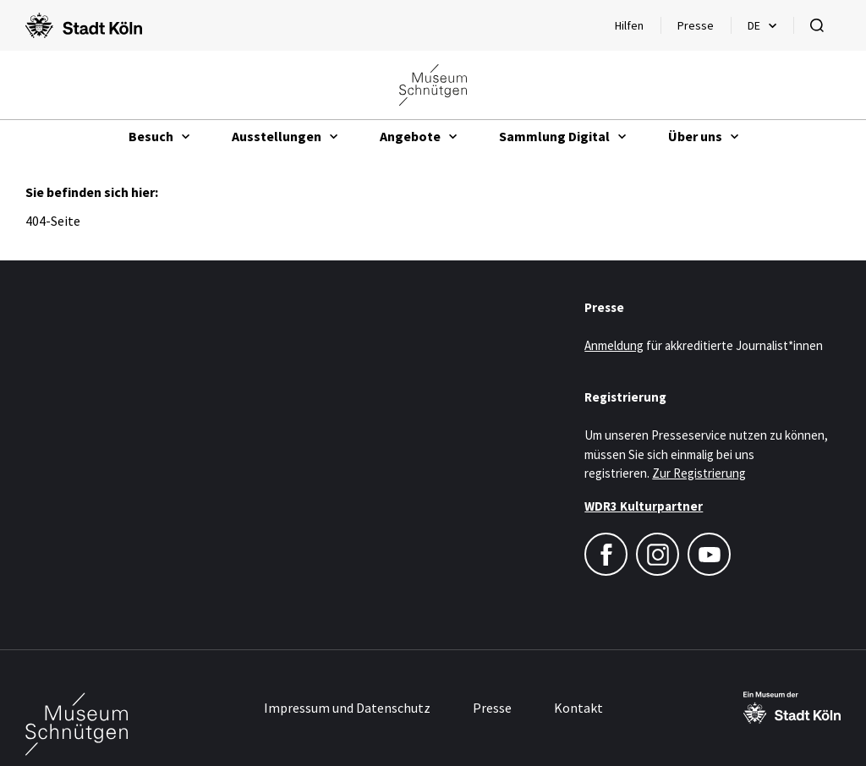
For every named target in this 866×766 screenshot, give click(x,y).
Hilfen (637, 29)
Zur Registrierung (699, 473)
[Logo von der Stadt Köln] (83, 25)
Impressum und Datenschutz (347, 707)
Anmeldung (614, 345)
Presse (695, 25)
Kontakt (578, 707)
